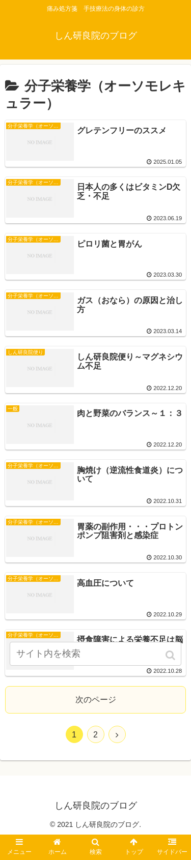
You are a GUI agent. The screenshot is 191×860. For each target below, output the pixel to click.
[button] (171, 655)
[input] (96, 654)
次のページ (95, 699)
